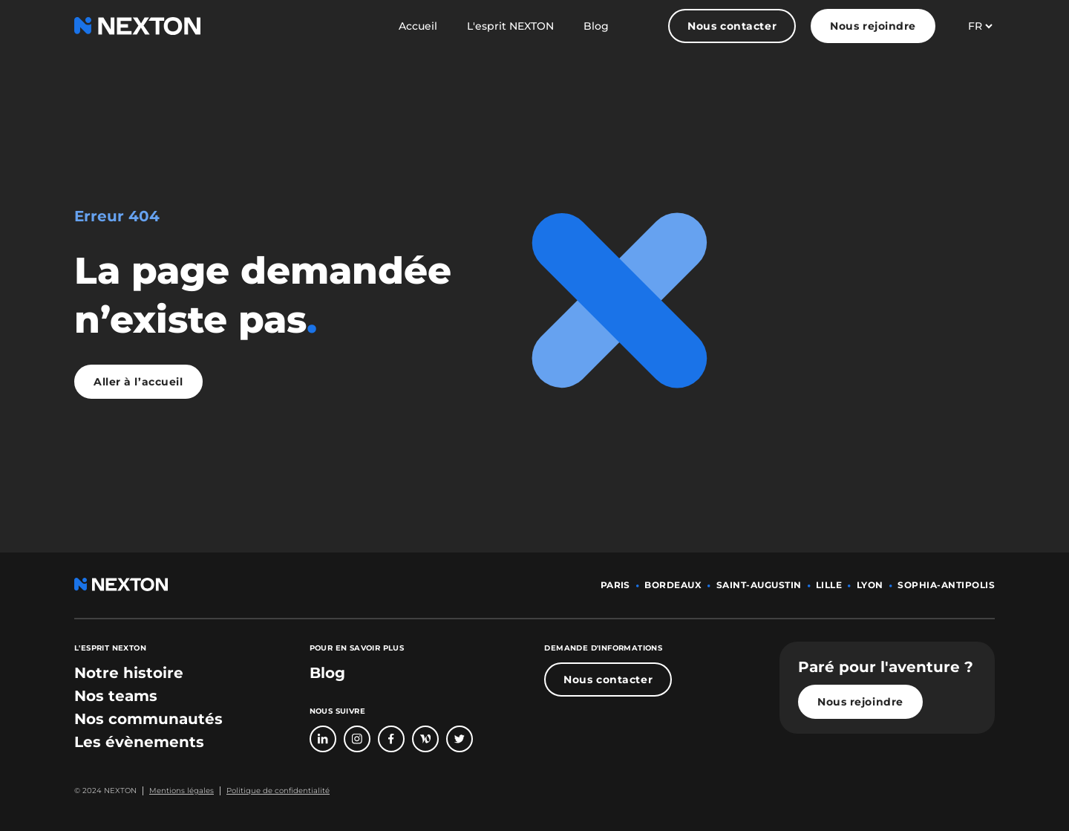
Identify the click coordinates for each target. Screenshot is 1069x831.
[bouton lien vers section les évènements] (139, 741)
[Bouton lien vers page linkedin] (323, 739)
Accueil (418, 26)
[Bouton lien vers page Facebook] (391, 739)
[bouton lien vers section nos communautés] (148, 718)
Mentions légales (181, 790)
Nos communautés (148, 719)
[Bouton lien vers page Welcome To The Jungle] (425, 739)
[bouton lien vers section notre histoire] (128, 672)
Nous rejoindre (873, 26)
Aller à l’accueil (138, 381)
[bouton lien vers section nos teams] (115, 695)
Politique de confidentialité (278, 790)
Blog (596, 26)
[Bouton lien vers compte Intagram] (357, 739)
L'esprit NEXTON (510, 26)
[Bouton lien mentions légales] (178, 791)
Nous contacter (732, 26)
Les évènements (139, 742)
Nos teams (115, 696)
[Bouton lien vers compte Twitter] (459, 739)
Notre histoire (128, 673)
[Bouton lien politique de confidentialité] (275, 791)
